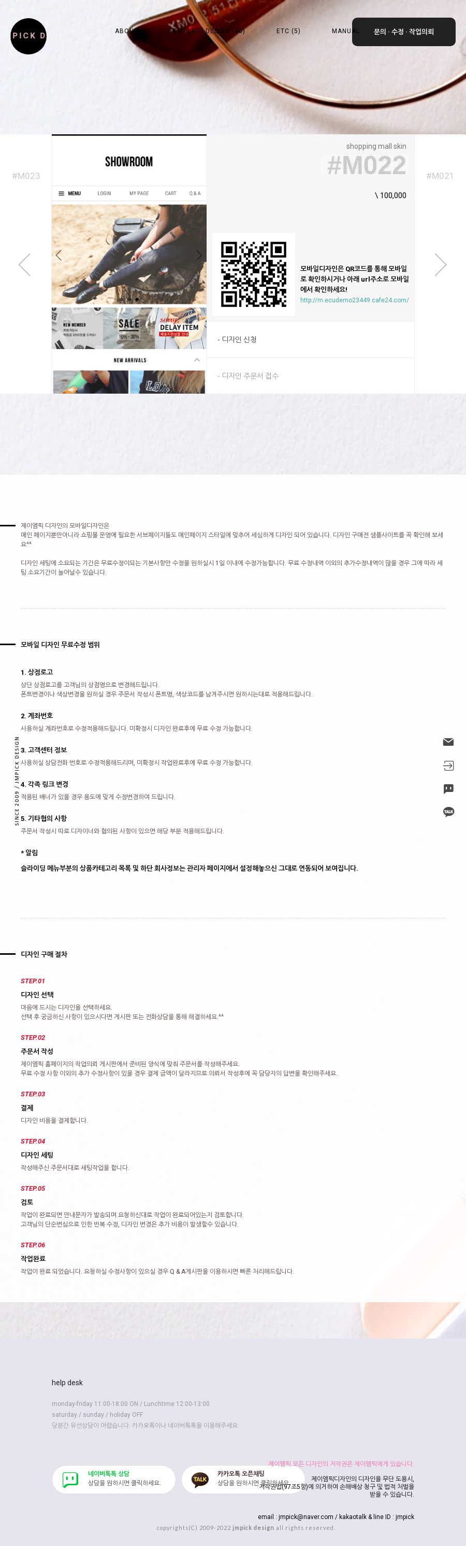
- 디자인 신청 (237, 340)
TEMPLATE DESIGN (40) (207, 31)
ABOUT (126, 31)
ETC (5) (288, 31)
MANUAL (346, 31)
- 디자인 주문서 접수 (248, 376)
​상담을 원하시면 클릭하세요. (124, 1478)
